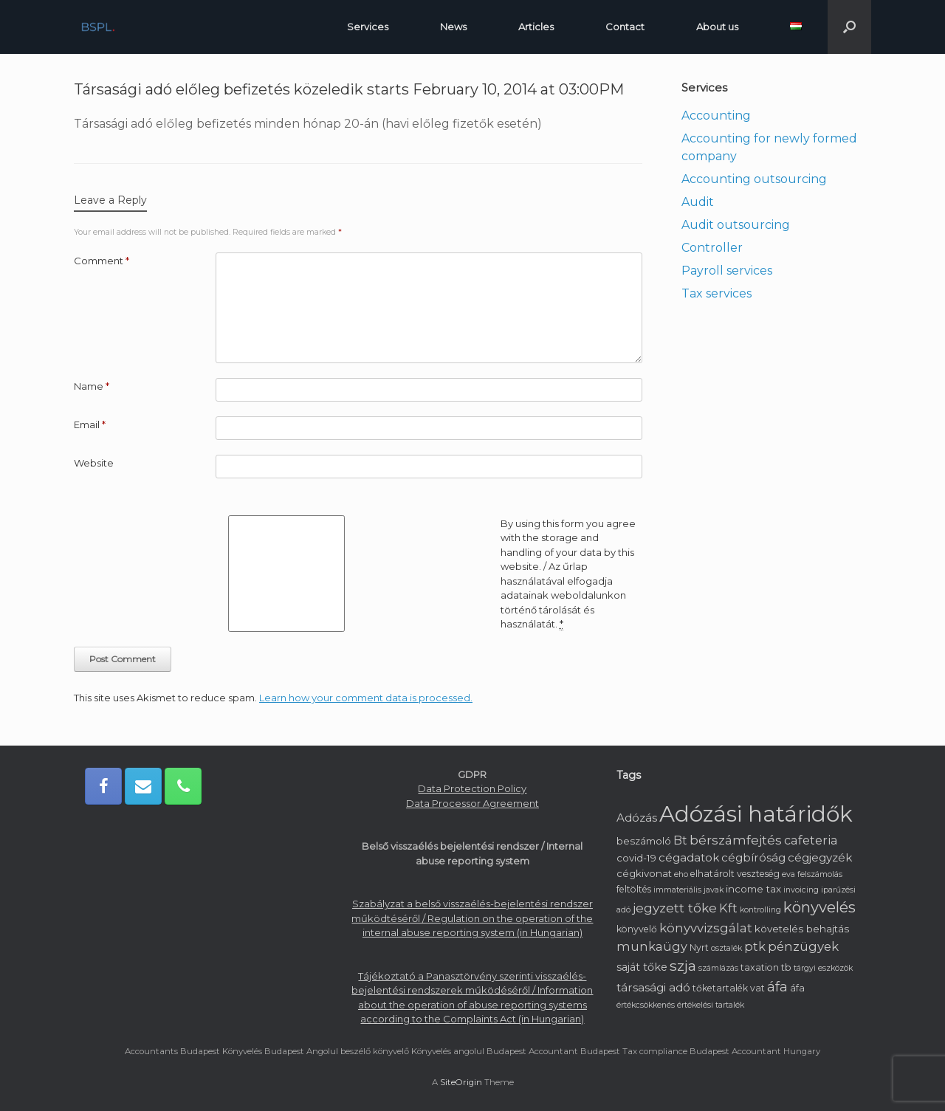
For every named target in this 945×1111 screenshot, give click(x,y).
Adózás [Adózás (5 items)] (636, 818)
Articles (536, 26)
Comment (101, 260)
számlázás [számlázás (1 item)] (718, 968)
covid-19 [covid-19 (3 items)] (636, 858)
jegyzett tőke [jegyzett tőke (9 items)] (675, 907)
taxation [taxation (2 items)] (759, 967)
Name (91, 386)
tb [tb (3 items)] (786, 967)
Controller (712, 248)
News (453, 26)
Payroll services (726, 271)
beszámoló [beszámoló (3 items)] (643, 841)
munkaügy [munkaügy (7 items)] (651, 946)
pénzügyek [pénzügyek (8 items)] (803, 946)
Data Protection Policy (472, 788)
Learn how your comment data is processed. (365, 698)
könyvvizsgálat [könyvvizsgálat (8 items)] (705, 928)
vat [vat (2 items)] (757, 988)
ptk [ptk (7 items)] (755, 946)
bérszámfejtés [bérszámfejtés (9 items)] (736, 839)
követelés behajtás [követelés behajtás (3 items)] (802, 929)
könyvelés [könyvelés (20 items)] (819, 907)
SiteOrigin (461, 1082)
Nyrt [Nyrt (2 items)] (699, 947)
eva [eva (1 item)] (788, 874)
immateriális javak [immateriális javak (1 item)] (688, 890)
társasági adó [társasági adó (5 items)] (653, 987)
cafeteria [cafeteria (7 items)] (811, 840)
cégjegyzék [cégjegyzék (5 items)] (820, 857)
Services (367, 26)
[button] (849, 27)
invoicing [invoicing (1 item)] (801, 890)
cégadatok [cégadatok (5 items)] (689, 857)
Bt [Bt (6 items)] (680, 840)
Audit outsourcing (735, 225)
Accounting (716, 116)
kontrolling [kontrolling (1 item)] (760, 910)
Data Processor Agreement (472, 803)
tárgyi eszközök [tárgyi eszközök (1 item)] (823, 968)
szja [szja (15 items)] (683, 965)
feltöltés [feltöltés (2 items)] (633, 889)
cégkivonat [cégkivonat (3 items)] (644, 873)
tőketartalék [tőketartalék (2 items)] (720, 988)
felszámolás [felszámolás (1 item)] (819, 874)
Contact (625, 26)
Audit (697, 202)
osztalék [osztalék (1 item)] (726, 948)
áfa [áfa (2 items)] (797, 988)
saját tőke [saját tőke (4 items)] (641, 967)
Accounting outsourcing (754, 179)
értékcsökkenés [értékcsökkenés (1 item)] (645, 1005)
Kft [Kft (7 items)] (728, 908)
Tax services (716, 293)
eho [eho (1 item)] (681, 874)
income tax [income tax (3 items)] (753, 889)
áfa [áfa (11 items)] (777, 987)
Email (90, 424)
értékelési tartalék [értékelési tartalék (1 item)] (710, 1005)
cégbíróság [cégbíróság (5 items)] (753, 857)
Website (94, 463)
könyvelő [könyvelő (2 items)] (636, 929)
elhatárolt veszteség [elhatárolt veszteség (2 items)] (735, 873)
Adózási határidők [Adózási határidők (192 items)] (756, 814)
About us (717, 26)
